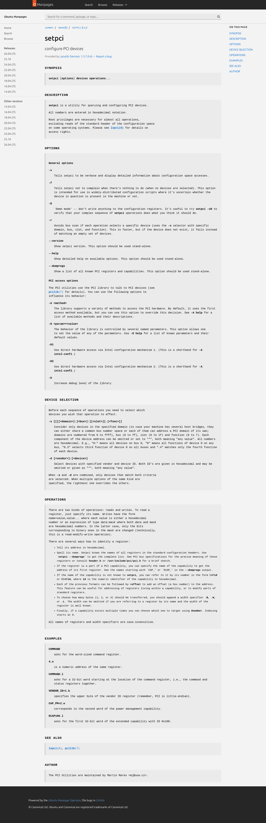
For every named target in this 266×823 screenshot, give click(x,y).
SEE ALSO (235, 65)
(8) (55, 748)
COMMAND (54, 649)
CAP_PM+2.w (57, 703)
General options (61, 163)
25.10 (7, 59)
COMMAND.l (56, 674)
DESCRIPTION (237, 38)
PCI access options (63, 280)
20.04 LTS (9, 75)
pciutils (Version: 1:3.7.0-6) (76, 56)
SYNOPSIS (235, 33)
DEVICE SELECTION (241, 49)
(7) (56, 292)
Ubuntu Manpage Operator (64, 800)
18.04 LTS (9, 80)
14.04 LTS (9, 91)
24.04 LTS (9, 64)
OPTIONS (235, 44)
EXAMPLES (236, 60)
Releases (118, 4)
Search (89, 4)
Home (7, 27)
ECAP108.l (56, 716)
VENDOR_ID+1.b (59, 690)
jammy (49, 27)
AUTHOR (234, 71)
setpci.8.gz (80, 27)
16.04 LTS (9, 86)
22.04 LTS (9, 69)
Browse (102, 4)
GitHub (100, 800)
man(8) (63, 27)
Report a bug (104, 56)
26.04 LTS (9, 53)
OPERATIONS (237, 55)
